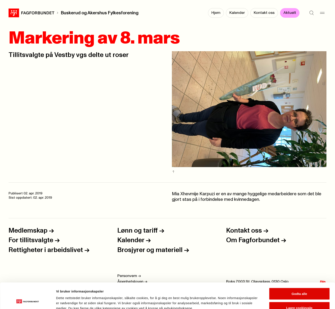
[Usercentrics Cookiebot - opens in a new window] (27, 300)
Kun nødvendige (299, 297)
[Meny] (322, 13)
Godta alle (299, 269)
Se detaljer (230, 298)
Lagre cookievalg (299, 284)
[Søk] (311, 13)
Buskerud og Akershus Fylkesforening (100, 13)
